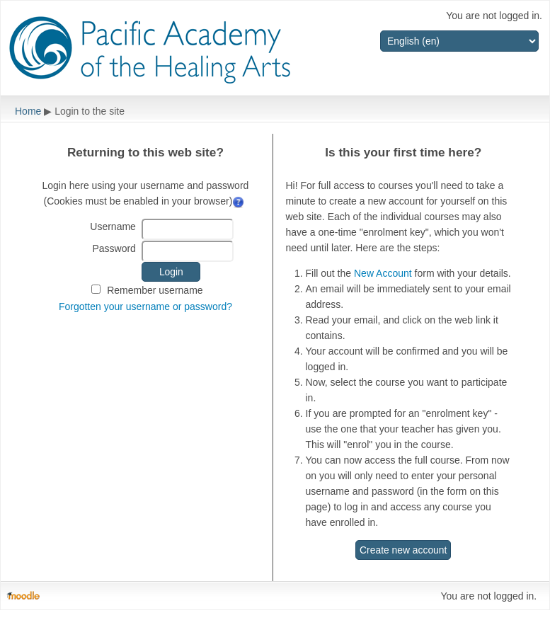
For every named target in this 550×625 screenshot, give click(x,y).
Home (28, 111)
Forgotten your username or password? (145, 306)
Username (113, 226)
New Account (383, 273)
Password (113, 248)
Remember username (154, 290)
